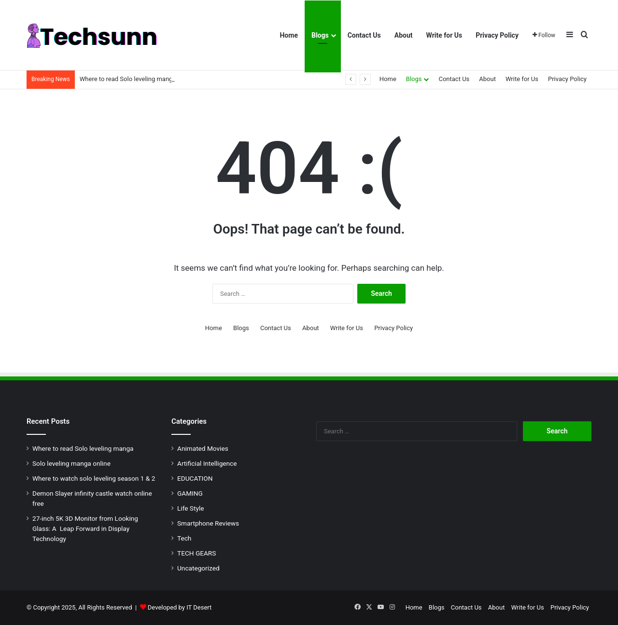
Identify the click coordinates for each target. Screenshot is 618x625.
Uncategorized (198, 568)
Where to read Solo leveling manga (128, 79)
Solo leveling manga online (71, 463)
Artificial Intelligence (207, 463)
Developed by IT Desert (179, 607)
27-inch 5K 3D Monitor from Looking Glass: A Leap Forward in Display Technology (85, 528)
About (403, 35)
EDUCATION (194, 478)
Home (288, 35)
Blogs (320, 35)
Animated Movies (202, 448)
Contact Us (364, 35)
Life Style (190, 508)
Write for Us (444, 35)
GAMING (190, 493)
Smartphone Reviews (208, 523)
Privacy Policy (497, 35)
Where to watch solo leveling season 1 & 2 (93, 478)
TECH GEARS (196, 553)
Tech (184, 538)
